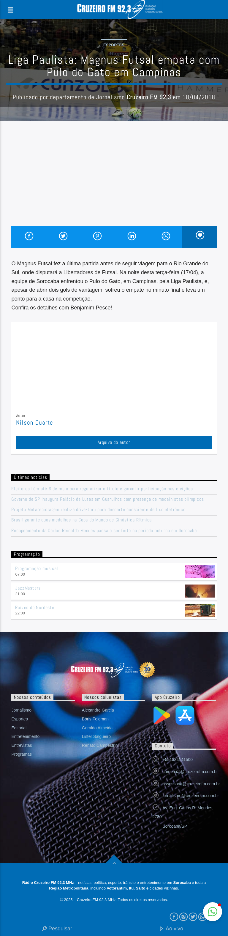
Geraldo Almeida (97, 727)
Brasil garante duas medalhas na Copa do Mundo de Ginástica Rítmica (81, 520)
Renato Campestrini (100, 745)
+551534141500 (177, 759)
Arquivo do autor (114, 442)
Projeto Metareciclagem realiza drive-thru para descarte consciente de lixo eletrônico (98, 509)
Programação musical (36, 568)
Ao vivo (171, 929)
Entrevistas (21, 745)
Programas (21, 754)
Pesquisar (57, 929)
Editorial (18, 727)
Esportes (113, 45)
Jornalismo (21, 710)
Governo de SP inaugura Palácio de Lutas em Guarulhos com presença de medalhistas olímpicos (107, 499)
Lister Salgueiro (96, 736)
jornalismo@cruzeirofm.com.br (190, 795)
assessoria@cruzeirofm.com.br (191, 783)
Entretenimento (25, 736)
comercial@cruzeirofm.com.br (190, 771)
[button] (212, 911)
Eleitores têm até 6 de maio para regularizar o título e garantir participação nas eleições (102, 489)
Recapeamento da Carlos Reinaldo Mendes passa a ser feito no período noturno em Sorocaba (104, 530)
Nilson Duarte (34, 422)
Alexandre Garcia (98, 710)
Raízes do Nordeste (34, 607)
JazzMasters (28, 588)
